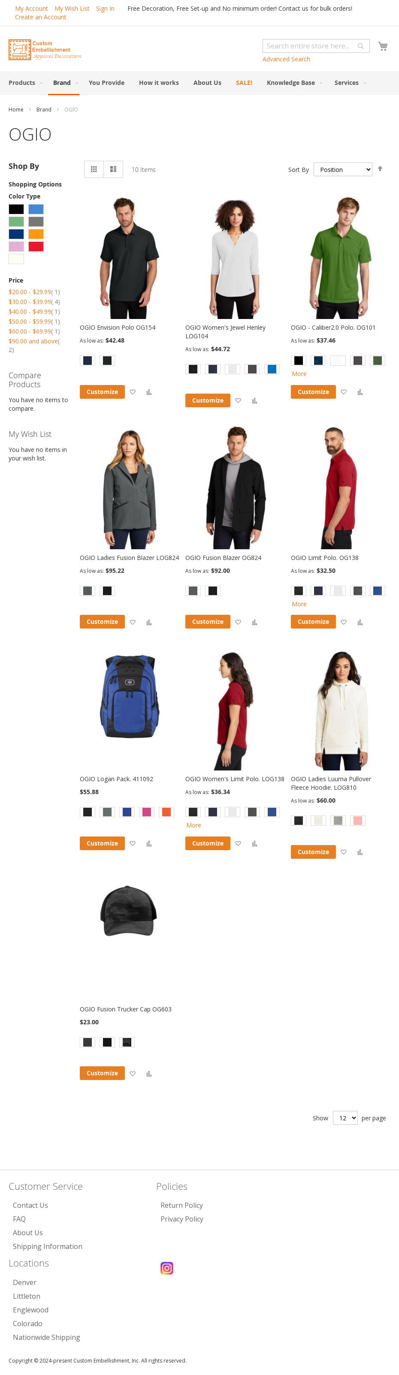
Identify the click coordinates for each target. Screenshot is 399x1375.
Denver (24, 1282)
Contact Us (30, 1205)
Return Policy (181, 1205)
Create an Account (40, 17)
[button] (132, 391)
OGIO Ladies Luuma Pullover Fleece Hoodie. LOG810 (331, 783)
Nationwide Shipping (46, 1337)
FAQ (19, 1219)
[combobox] (316, 46)
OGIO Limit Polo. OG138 (325, 558)
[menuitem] (23, 82)
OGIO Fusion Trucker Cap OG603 (126, 1009)
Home (17, 109)
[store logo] (45, 49)
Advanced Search (286, 59)
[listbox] (129, 361)
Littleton (26, 1296)
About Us (28, 1232)
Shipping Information (47, 1246)
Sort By (298, 169)
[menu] (199, 83)
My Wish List (72, 8)
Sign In (105, 8)
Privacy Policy (181, 1219)
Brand (44, 109)
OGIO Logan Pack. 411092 (116, 779)
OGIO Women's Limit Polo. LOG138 (234, 779)
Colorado (27, 1323)
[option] (87, 360)
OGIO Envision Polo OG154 (117, 327)
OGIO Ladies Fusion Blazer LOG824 (129, 558)
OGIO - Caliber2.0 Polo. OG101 (333, 327)
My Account (31, 8)
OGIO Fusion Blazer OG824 (223, 558)
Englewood (30, 1310)
